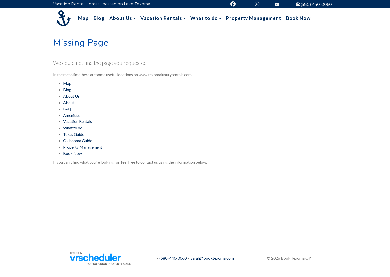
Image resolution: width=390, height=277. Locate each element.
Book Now (298, 18)
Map (83, 18)
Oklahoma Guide (77, 140)
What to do (204, 18)
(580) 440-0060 (314, 4)
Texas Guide (73, 134)
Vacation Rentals (161, 18)
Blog (99, 18)
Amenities (71, 115)
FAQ (67, 108)
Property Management (253, 18)
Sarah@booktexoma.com (212, 258)
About (68, 102)
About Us (120, 18)
